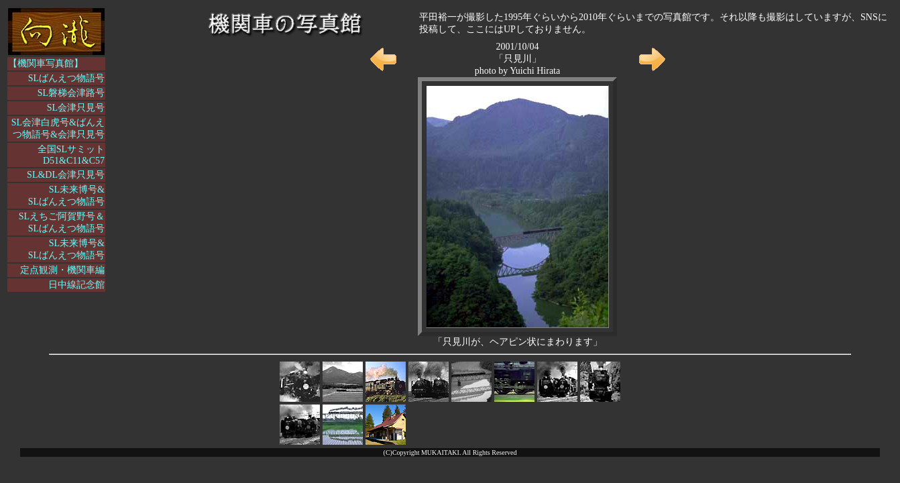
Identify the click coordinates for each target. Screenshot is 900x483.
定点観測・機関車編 (62, 270)
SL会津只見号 (76, 108)
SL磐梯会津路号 (71, 93)
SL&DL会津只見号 (66, 175)
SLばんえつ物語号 (66, 78)
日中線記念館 (76, 285)
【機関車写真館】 (45, 63)
